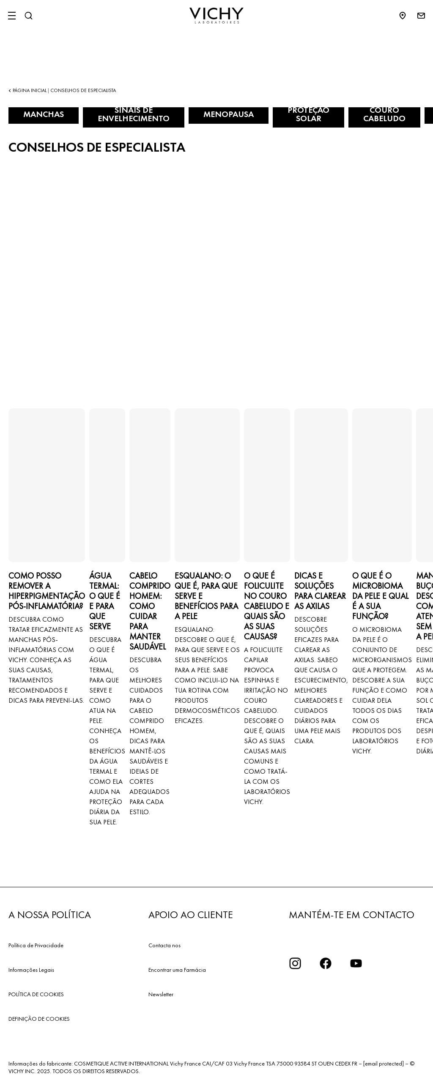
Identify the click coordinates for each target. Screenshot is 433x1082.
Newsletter (160, 994)
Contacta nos (164, 945)
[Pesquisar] (28, 16)
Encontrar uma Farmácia (177, 969)
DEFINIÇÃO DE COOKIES (39, 1018)
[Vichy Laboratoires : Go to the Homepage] (216, 16)
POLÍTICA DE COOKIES (36, 994)
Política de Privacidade (35, 945)
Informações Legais (31, 969)
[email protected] (383, 1063)
